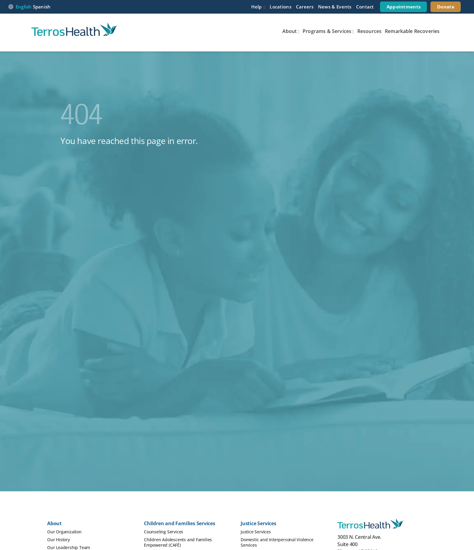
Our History (58, 539)
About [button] (289, 31)
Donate (445, 7)
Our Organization (64, 532)
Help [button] (256, 7)
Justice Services (256, 532)
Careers (304, 7)
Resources (369, 31)
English (24, 7)
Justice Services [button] (258, 523)
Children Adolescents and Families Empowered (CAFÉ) (178, 542)
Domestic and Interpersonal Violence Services (277, 542)
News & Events (335, 7)
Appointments (404, 7)
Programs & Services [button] (327, 31)
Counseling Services (163, 532)
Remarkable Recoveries (412, 31)
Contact (365, 7)
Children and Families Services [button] (179, 523)
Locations (280, 7)
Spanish (42, 7)
